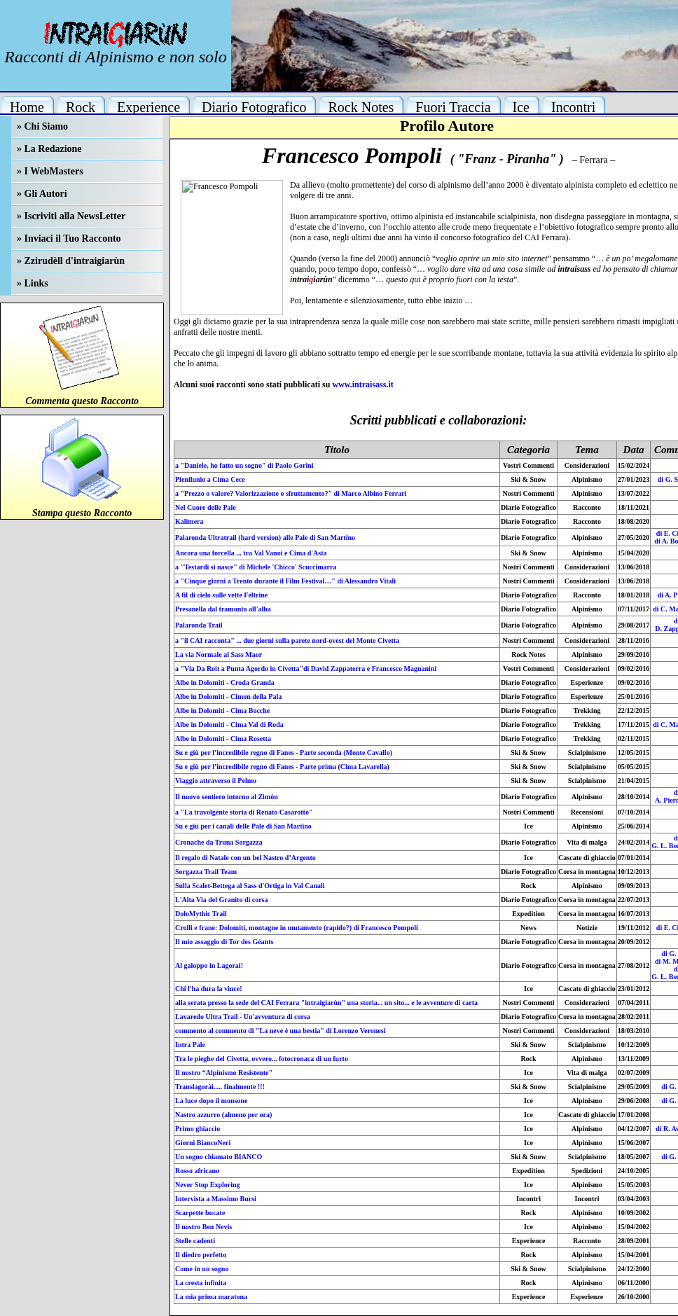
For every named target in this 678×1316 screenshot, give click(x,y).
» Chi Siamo (42, 126)
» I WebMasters (50, 171)
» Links (32, 283)
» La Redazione (49, 149)
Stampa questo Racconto (82, 513)
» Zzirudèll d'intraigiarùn (71, 261)
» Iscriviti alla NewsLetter (71, 216)
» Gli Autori (42, 193)
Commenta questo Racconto (82, 401)
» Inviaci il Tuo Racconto (69, 238)
